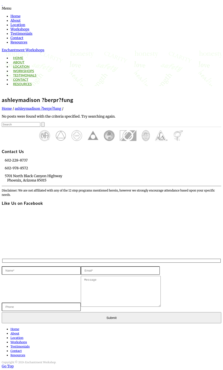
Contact (16, 38)
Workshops (19, 29)
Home (15, 16)
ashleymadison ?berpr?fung (38, 108)
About (15, 20)
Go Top (8, 366)
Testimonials (21, 33)
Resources (18, 42)
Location (17, 25)
